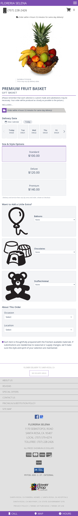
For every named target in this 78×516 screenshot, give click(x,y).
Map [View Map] (39, 513)
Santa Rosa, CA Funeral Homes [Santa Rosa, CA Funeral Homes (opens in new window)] (25, 497)
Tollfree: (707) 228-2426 (39, 442)
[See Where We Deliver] (39, 373)
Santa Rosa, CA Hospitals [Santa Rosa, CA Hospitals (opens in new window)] (55, 497)
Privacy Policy (21, 506)
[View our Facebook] (37, 418)
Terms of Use (57, 506)
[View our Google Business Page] (41, 418)
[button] (70, 10)
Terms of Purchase (39, 506)
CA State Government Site (52, 501)
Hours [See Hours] (65, 513)
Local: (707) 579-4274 (39, 437)
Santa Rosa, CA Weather (25, 501)
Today (27, 122)
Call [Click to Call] (13, 513)
